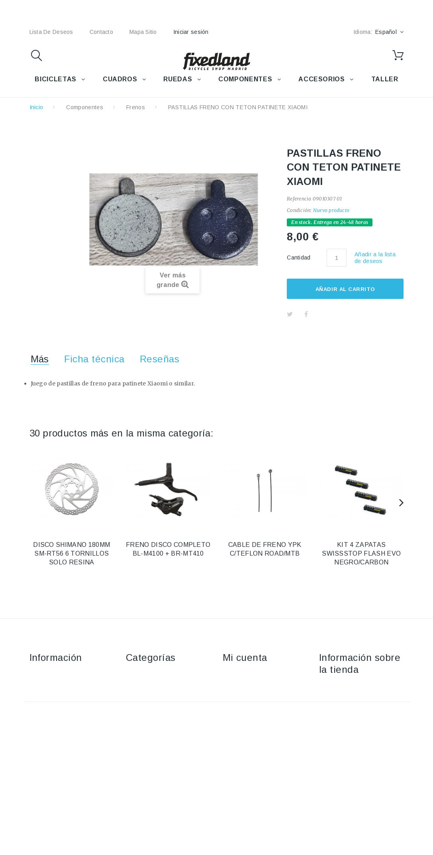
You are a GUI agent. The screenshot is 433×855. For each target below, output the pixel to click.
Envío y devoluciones (57, 687)
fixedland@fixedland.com (369, 728)
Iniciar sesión (191, 32)
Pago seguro (46, 721)
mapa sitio (143, 32)
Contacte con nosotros (59, 675)
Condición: (299, 210)
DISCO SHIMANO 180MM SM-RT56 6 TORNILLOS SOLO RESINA (71, 553)
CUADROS (120, 79)
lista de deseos (51, 32)
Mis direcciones (243, 710)
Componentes (84, 107)
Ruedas (136, 710)
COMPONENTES (245, 79)
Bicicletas (138, 675)
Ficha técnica (94, 359)
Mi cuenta (245, 657)
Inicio (36, 107)
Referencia (299, 199)
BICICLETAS (55, 79)
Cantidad (299, 257)
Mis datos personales (251, 721)
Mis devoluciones (245, 687)
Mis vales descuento (250, 698)
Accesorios (140, 687)
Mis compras (240, 675)
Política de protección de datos (70, 744)
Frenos (135, 107)
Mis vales (235, 733)
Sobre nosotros (50, 710)
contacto (101, 32)
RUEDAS (177, 79)
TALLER (384, 79)
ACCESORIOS (321, 79)
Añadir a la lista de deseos (375, 257)
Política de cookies (54, 733)
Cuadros (137, 698)
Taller (133, 733)
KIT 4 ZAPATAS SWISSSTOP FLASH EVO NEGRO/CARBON (361, 553)
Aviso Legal (44, 698)
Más (40, 359)
